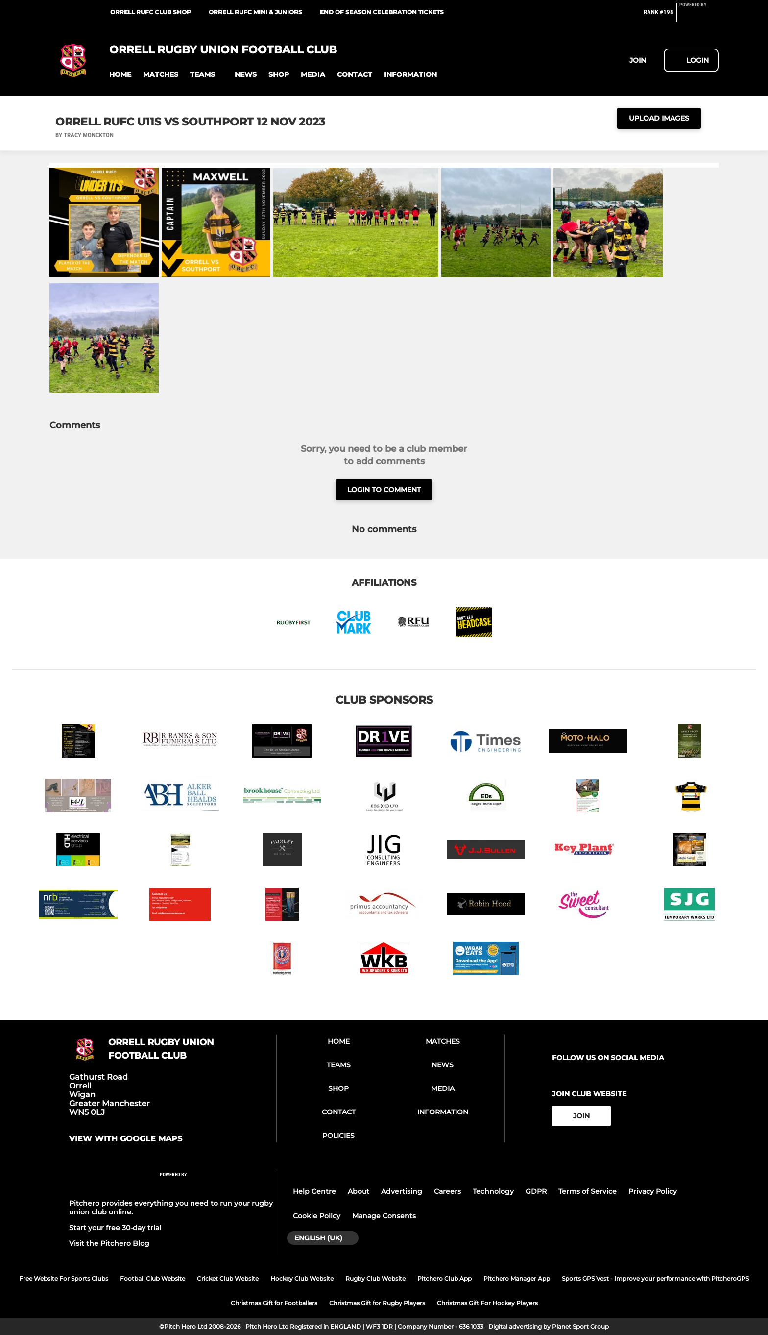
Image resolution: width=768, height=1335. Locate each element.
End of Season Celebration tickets (382, 12)
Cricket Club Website (228, 1278)
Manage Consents (384, 1215)
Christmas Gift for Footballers (274, 1303)
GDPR (536, 1191)
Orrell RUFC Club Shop (150, 12)
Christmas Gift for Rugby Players (377, 1303)
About (358, 1191)
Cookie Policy (316, 1215)
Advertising (401, 1191)
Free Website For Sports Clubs (63, 1278)
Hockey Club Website (302, 1278)
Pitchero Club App (444, 1278)
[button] (120, 74)
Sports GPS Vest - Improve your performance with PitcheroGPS (655, 1278)
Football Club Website (152, 1278)
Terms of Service (587, 1191)
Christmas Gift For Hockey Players (487, 1303)
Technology (493, 1191)
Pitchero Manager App (516, 1278)
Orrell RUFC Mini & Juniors (255, 12)
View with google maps (125, 1139)
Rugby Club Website (375, 1278)
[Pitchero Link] (699, 16)
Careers (447, 1191)
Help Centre (314, 1191)
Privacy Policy (652, 1191)
